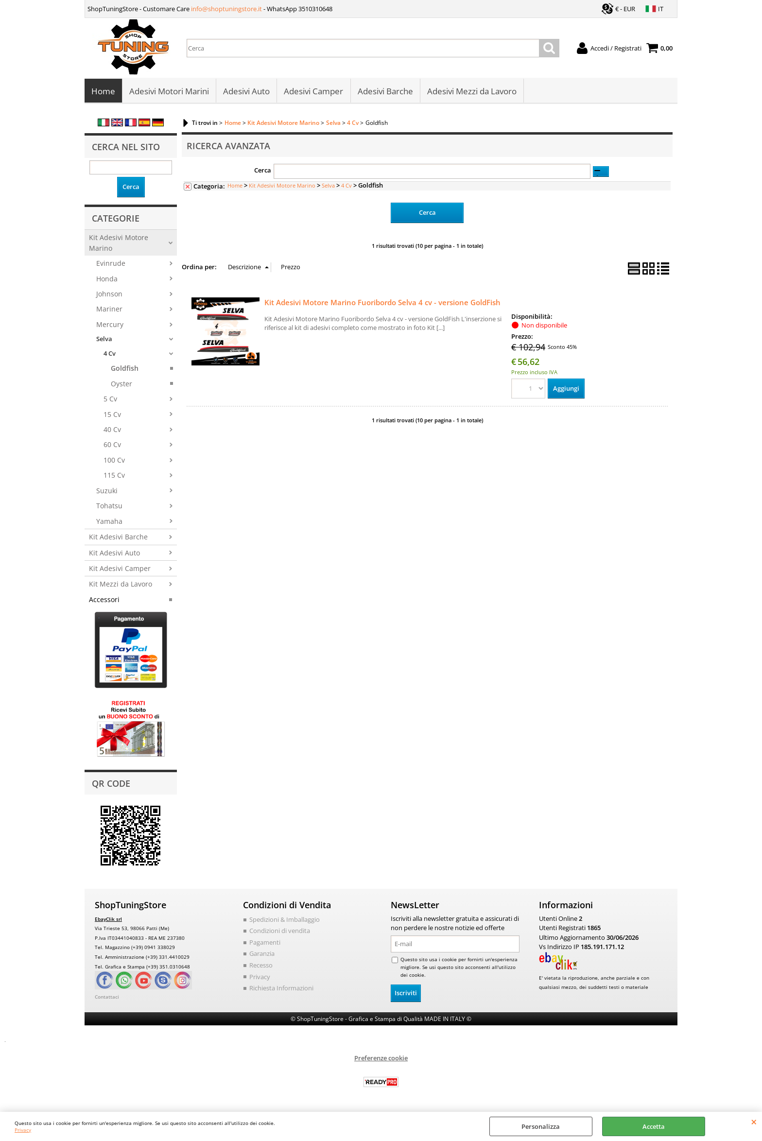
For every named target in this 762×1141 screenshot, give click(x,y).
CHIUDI (754, 1121)
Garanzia (262, 954)
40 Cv (112, 430)
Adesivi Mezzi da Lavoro (471, 91)
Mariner (109, 309)
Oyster (121, 384)
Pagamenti (264, 943)
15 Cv (112, 414)
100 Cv (114, 461)
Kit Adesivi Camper (120, 569)
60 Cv (112, 445)
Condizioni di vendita (279, 931)
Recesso (261, 966)
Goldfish (125, 369)
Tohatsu (109, 506)
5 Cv (110, 399)
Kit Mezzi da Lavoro (120, 584)
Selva (104, 339)
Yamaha (109, 521)
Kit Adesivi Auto (114, 553)
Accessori (104, 600)
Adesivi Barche (385, 91)
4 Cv (110, 354)
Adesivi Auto (246, 91)
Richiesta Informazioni (281, 989)
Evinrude (110, 264)
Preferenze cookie (381, 1059)
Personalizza (540, 1126)
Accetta (653, 1126)
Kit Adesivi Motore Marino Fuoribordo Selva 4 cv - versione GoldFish (382, 303)
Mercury (109, 325)
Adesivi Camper (313, 91)
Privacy (23, 1129)
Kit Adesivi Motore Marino (118, 243)
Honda (107, 279)
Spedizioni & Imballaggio (284, 920)
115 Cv (114, 476)
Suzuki (107, 491)
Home (103, 91)
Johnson (109, 294)
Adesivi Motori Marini (169, 91)
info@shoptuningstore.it (226, 8)
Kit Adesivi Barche (118, 537)
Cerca (262, 171)
